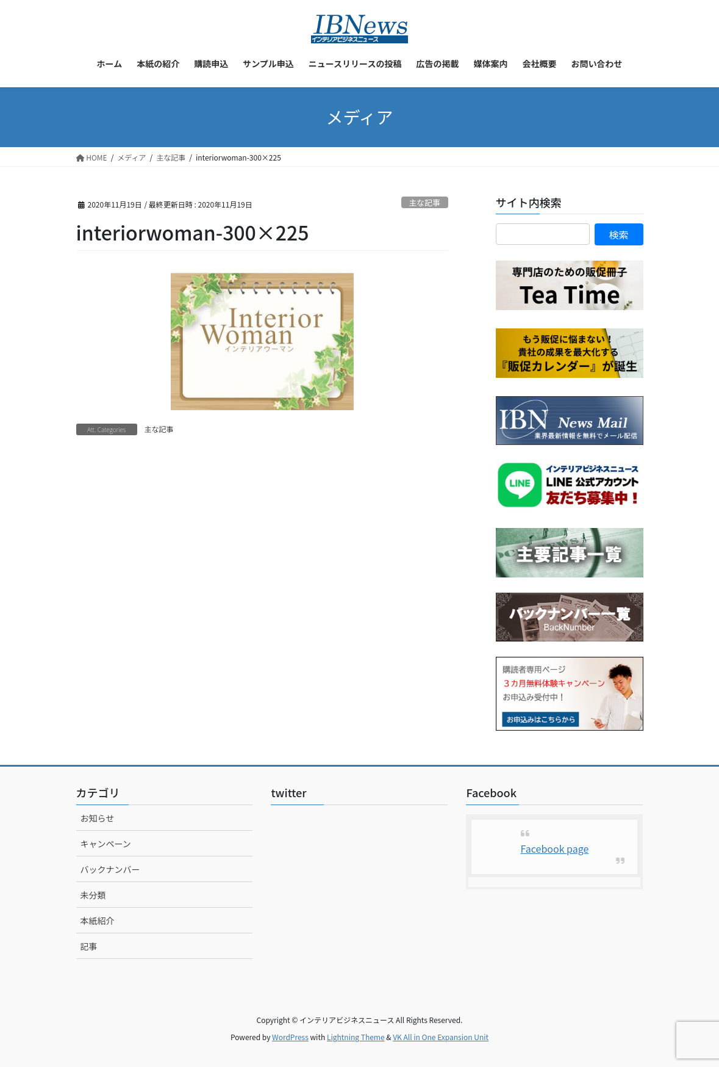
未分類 (93, 895)
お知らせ (97, 818)
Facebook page (555, 848)
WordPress (290, 1037)
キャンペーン (105, 843)
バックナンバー (110, 869)
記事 (89, 946)
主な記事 (424, 202)
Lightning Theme (356, 1037)
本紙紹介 (97, 920)
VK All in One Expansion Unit (440, 1037)
